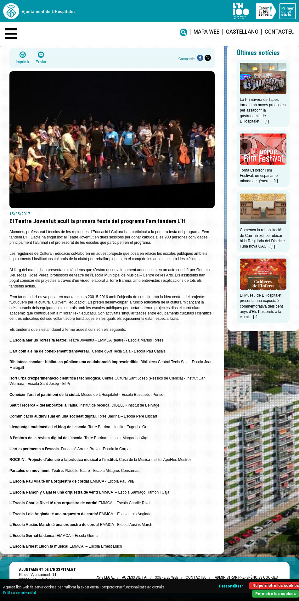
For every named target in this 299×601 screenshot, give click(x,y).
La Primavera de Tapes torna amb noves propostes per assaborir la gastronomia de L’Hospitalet (262, 110)
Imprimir (22, 62)
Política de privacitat (19, 593)
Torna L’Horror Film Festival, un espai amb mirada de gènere (259, 175)
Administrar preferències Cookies (246, 577)
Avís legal (105, 577)
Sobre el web (166, 577)
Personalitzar (231, 586)
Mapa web (207, 31)
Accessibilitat (135, 577)
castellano (242, 31)
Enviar (41, 62)
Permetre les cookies (275, 594)
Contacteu (280, 31)
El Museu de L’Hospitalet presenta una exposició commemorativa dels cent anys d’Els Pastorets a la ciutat (261, 306)
